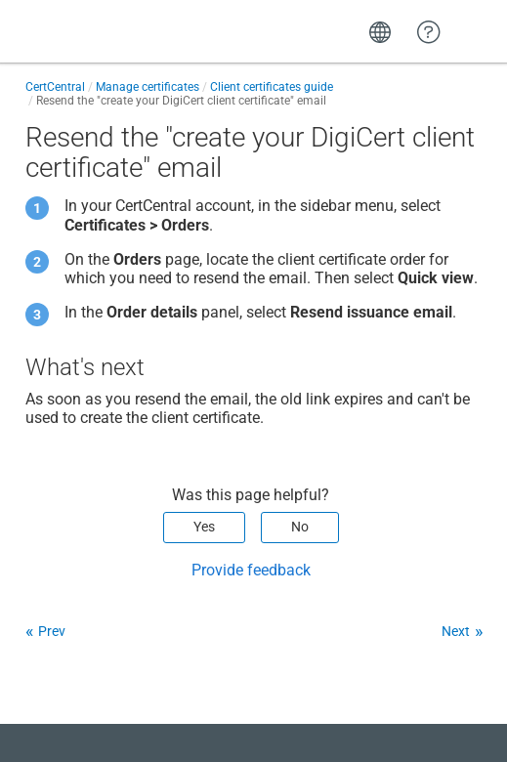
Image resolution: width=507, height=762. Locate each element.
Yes (204, 526)
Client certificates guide (271, 87)
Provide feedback (251, 570)
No (300, 526)
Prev (51, 631)
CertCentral (55, 87)
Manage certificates (147, 87)
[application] (428, 717)
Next (456, 631)
